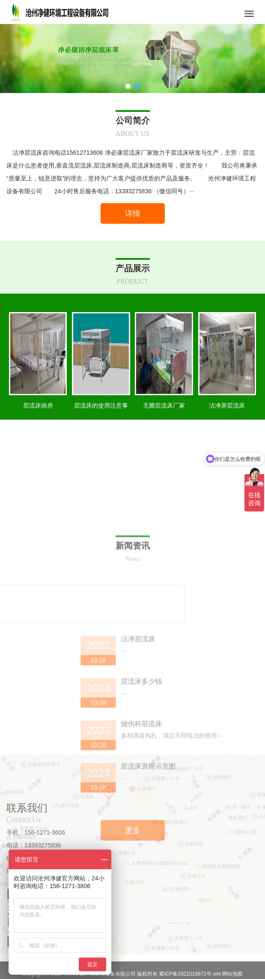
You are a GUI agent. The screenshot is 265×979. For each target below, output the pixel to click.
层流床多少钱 (226, 793)
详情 (132, 213)
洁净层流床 (222, 750)
